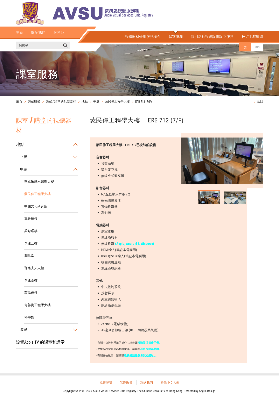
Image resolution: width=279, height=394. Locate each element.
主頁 (19, 101)
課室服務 (34, 101)
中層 (96, 101)
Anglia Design (207, 391)
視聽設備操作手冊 (148, 342)
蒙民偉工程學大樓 (117, 101)
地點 (85, 101)
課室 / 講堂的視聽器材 (61, 101)
